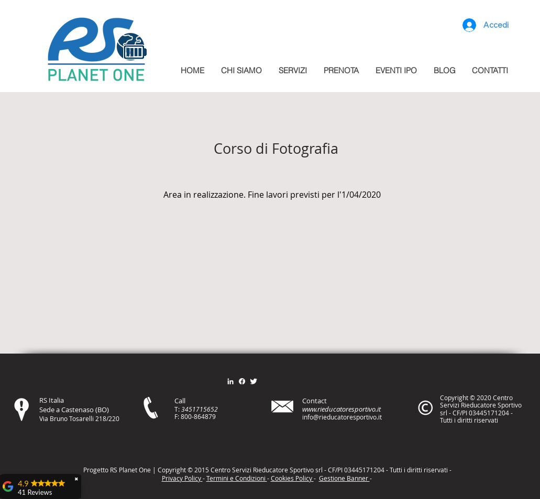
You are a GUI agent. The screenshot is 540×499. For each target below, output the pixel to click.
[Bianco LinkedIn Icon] (230, 381)
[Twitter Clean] (253, 381)
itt (418, 470)
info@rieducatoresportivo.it (342, 417)
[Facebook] (242, 381)
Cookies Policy (292, 478)
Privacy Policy (182, 478)
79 (212, 416)
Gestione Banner (344, 478)
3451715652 (199, 409)
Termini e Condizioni (236, 478)
